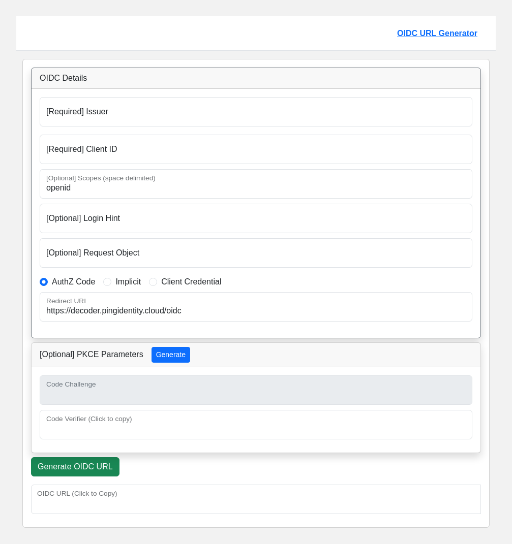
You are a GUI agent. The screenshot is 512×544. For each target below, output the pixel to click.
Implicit (128, 281)
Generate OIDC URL (75, 466)
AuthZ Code (73, 281)
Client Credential (191, 281)
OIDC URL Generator (437, 33)
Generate (171, 354)
